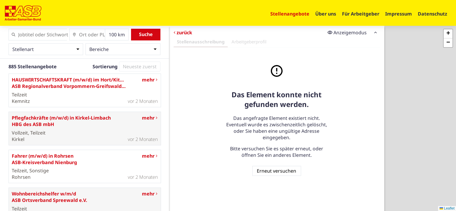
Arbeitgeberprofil (248, 42)
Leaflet (447, 208)
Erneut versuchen (276, 171)
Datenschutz (432, 14)
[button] (448, 33)
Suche (146, 34)
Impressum (398, 14)
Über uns (325, 14)
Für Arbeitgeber (360, 14)
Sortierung (105, 66)
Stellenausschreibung (200, 42)
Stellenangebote (289, 14)
